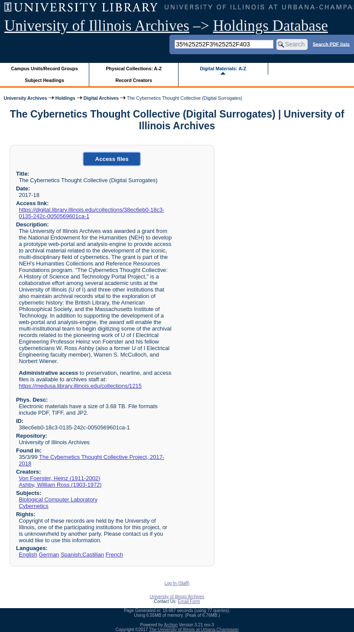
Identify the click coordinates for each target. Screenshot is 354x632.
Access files (112, 159)
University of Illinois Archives (96, 25)
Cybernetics (33, 506)
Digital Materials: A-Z (223, 68)
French (114, 554)
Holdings (65, 98)
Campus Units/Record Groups (44, 68)
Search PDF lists (331, 43)
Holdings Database (270, 25)
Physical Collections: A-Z (134, 68)
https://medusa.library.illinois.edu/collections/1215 (80, 386)
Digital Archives (101, 98)
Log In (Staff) (177, 583)
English (28, 554)
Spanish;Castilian (82, 554)
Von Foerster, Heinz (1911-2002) (59, 478)
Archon (171, 624)
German (49, 554)
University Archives (25, 98)
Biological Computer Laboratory (58, 499)
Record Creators (133, 80)
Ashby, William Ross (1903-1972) (60, 484)
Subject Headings (44, 80)
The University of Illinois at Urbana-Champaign (194, 629)
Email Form (189, 601)
